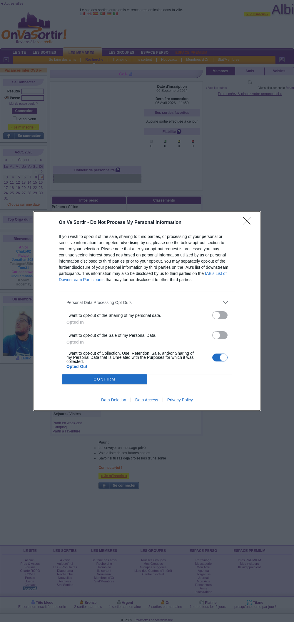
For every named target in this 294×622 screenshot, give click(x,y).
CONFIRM (104, 379)
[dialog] (147, 311)
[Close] (248, 222)
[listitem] (147, 302)
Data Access (146, 400)
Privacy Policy (180, 400)
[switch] (220, 315)
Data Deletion (113, 400)
